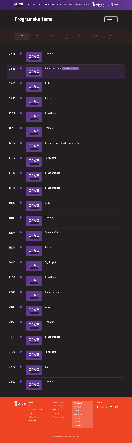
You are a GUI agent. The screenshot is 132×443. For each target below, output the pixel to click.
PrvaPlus (77, 407)
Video (65, 4)
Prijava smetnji (57, 409)
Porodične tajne (53, 69)
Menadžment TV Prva (35, 409)
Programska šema (35, 4)
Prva (29, 406)
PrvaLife (77, 422)
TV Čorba (49, 54)
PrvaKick (77, 418)
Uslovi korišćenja (58, 406)
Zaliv (47, 83)
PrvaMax (77, 411)
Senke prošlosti (52, 173)
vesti (71, 4)
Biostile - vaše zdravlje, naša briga (62, 143)
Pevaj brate (50, 113)
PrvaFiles (77, 426)
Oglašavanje (32, 421)
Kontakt (30, 402)
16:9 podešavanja (33, 417)
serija (58, 4)
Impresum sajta (58, 402)
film (52, 4)
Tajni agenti (50, 158)
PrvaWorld (78, 414)
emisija (46, 4)
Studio (30, 413)
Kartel (48, 98)
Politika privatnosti (58, 417)
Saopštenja (56, 413)
